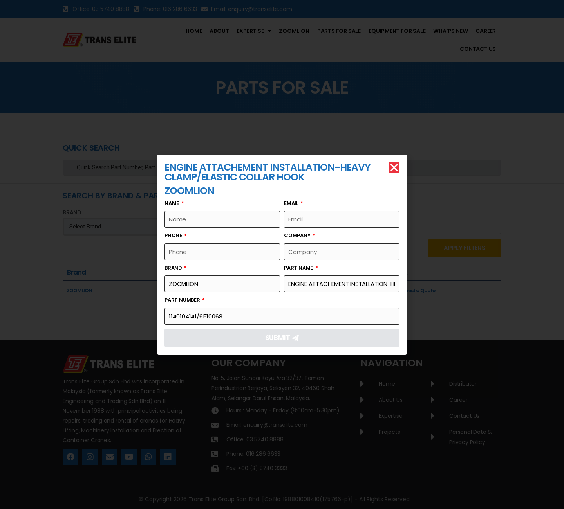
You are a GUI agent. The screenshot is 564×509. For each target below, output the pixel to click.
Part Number (182, 300)
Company (297, 235)
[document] (282, 254)
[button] (394, 167)
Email (292, 203)
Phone (173, 235)
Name (172, 203)
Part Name (299, 268)
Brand (173, 268)
